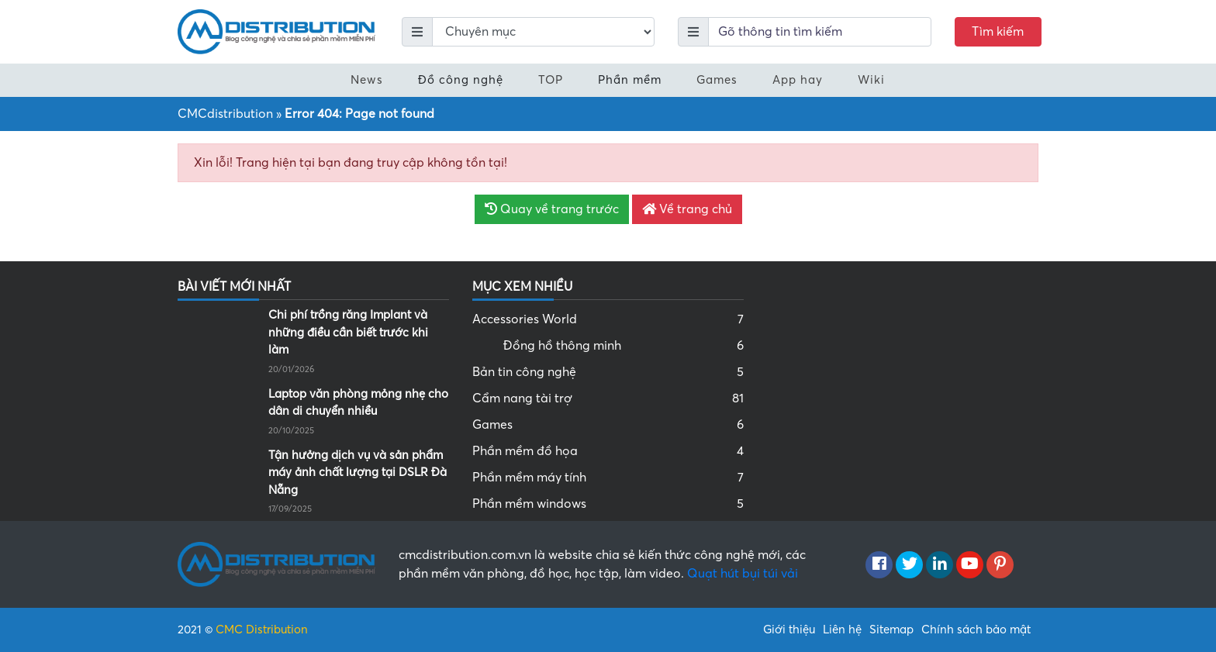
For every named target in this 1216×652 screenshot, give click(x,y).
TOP (550, 80)
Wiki (871, 80)
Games (717, 80)
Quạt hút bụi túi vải (742, 574)
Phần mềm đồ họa (608, 451)
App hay (797, 80)
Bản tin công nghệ (608, 372)
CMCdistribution (225, 114)
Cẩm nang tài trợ (608, 398)
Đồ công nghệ (460, 80)
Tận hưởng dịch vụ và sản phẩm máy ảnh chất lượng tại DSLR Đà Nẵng (357, 472)
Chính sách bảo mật (976, 629)
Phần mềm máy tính (608, 477)
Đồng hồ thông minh (623, 345)
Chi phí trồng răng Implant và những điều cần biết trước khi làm (348, 332)
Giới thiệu (789, 629)
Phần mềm (630, 80)
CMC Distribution (262, 629)
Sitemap (891, 629)
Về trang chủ (687, 209)
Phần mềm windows (608, 504)
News (367, 80)
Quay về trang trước (552, 209)
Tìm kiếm (998, 32)
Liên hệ (842, 629)
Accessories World (608, 319)
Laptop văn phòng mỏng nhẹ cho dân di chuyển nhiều (358, 403)
